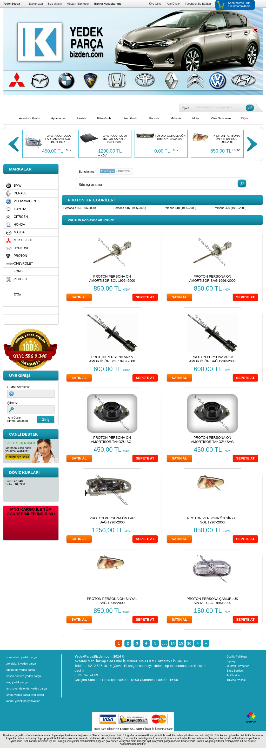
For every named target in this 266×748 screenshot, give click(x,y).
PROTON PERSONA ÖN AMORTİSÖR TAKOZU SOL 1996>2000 (112, 442)
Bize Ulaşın (55, 3)
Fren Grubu (131, 118)
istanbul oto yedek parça (21, 657)
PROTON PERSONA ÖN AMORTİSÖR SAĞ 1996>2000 (212, 278)
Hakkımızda (35, 3)
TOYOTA (20, 209)
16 (189, 643)
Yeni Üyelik (173, 3)
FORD (18, 271)
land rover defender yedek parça (26, 688)
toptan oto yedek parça (20, 669)
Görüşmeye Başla (17, 456)
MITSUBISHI (23, 240)
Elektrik (81, 118)
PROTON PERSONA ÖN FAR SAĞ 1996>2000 (112, 520)
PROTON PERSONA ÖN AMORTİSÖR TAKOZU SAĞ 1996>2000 (212, 442)
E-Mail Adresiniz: (18, 387)
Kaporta (154, 118)
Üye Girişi (155, 3)
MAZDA (19, 232)
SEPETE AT (145, 297)
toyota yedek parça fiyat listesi (25, 694)
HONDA (19, 224)
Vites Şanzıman (221, 118)
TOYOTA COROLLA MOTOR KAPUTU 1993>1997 (114, 138)
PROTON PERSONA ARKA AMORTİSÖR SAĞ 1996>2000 (212, 359)
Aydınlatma (58, 118)
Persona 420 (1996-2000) (230, 207)
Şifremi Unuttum (17, 420)
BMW (17, 185)
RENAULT (21, 193)
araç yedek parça (17, 682)
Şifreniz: (12, 403)
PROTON (20, 256)
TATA (17, 295)
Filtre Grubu (104, 118)
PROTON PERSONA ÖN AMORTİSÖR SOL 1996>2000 (112, 278)
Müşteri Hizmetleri (78, 3)
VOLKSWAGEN (25, 201)
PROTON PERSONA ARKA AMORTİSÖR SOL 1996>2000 (112, 359)
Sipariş (231, 661)
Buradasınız (86, 171)
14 (173, 643)
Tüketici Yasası (236, 679)
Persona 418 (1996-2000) (180, 207)
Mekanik (175, 118)
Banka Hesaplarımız (107, 3)
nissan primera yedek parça (23, 676)
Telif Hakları (234, 675)
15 (181, 643)
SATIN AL (79, 297)
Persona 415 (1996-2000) (79, 207)
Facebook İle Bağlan (198, 3)
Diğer (244, 118)
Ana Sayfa (107, 171)
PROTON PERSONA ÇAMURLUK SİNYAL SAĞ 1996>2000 (212, 601)
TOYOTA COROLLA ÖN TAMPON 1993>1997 (170, 137)
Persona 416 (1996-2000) (130, 207)
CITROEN (21, 217)
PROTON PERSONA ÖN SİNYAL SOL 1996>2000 (226, 138)
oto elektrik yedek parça (21, 663)
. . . (164, 643)
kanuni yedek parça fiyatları (23, 701)
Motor (196, 118)
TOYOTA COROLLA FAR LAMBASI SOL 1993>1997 (58, 138)
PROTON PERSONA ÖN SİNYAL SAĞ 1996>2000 (112, 601)
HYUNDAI (21, 248)
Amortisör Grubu (29, 118)
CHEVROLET (23, 263)
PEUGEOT (21, 279)
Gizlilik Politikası (237, 656)
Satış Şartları (235, 670)
